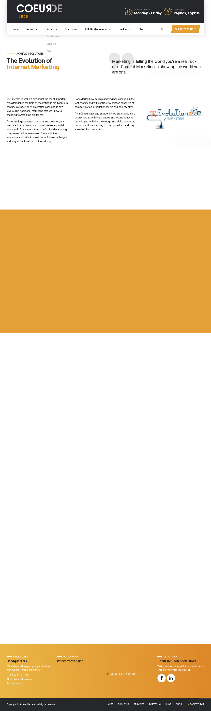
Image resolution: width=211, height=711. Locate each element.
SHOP (179, 704)
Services (51, 29)
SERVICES (139, 704)
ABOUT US (123, 704)
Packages (124, 29)
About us (32, 29)
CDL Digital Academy (97, 29)
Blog (141, 29)
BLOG (168, 704)
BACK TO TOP (197, 704)
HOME (110, 704)
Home (15, 29)
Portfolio (71, 29)
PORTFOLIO (155, 704)
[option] (174, 115)
